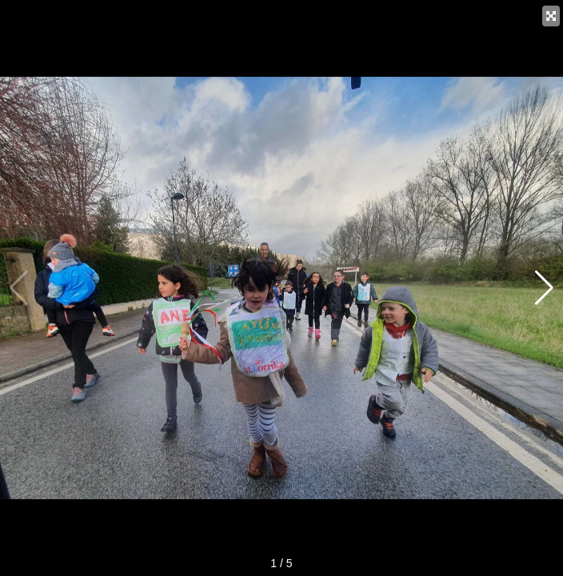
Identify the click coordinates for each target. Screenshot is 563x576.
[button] (544, 288)
